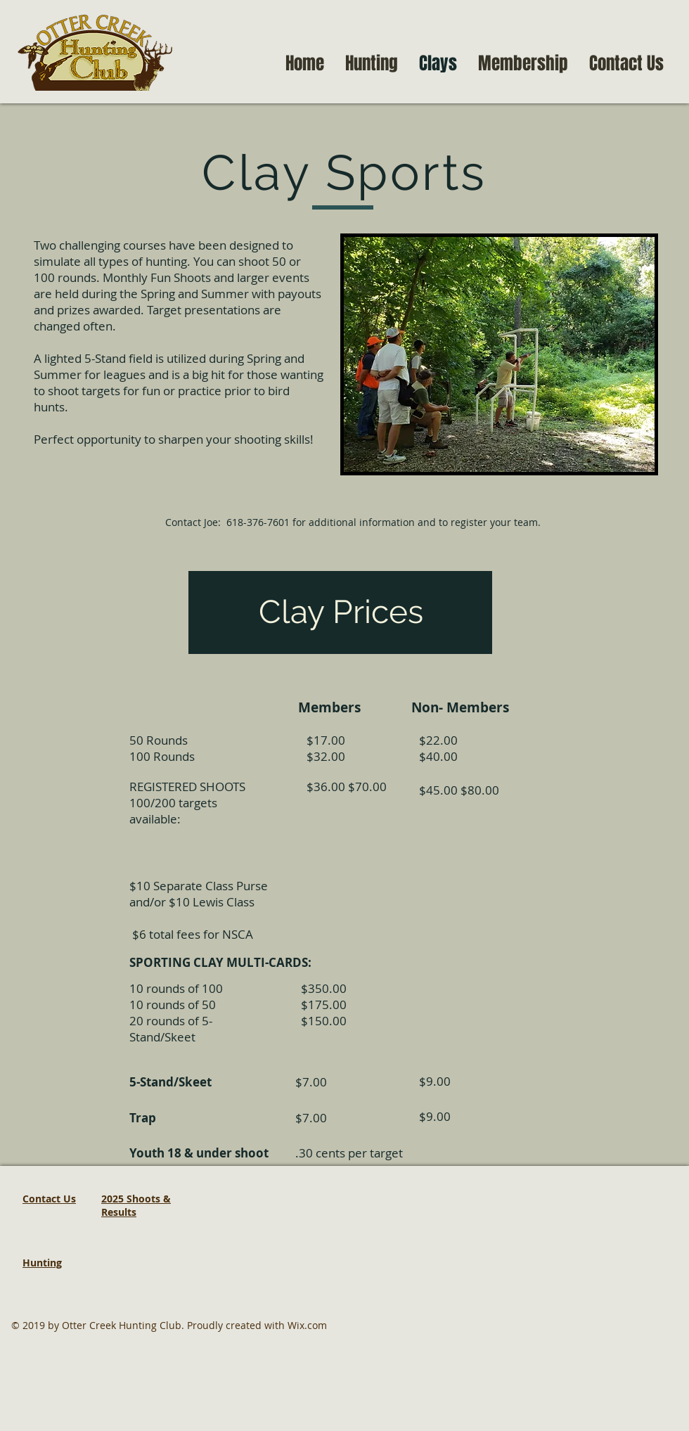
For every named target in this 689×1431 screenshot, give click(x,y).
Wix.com (307, 1325)
